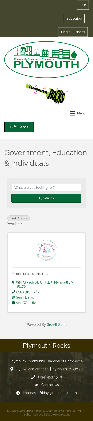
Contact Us (50, 385)
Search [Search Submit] (46, 198)
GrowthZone (56, 325)
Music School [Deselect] (18, 218)
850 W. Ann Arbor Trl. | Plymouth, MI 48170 (49, 369)
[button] (74, 18)
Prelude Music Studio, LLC (30, 274)
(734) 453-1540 (50, 377)
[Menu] (78, 113)
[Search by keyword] (46, 188)
